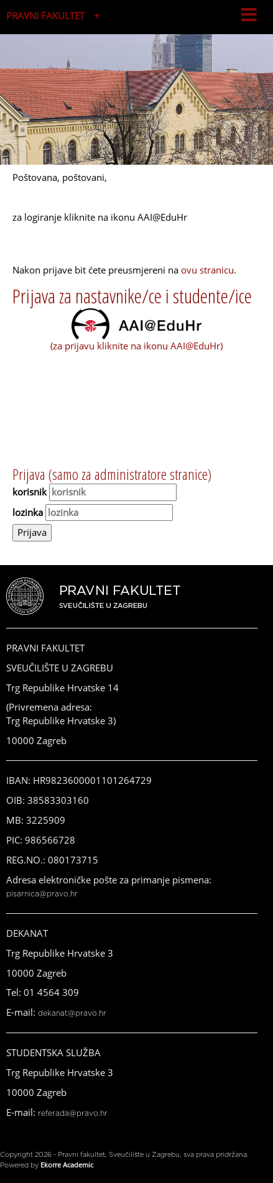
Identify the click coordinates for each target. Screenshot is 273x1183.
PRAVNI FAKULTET (45, 15)
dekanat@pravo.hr (72, 1013)
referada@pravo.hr (73, 1113)
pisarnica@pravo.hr (42, 894)
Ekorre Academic (66, 1164)
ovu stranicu (207, 270)
